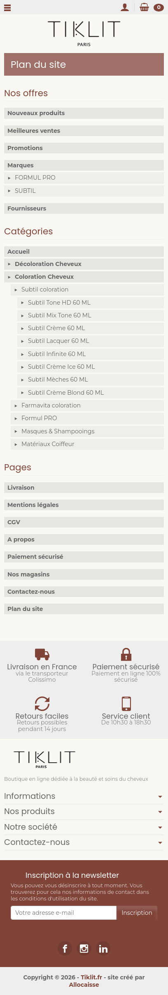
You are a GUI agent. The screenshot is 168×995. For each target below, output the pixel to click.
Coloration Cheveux (44, 276)
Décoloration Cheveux (48, 264)
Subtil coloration (44, 289)
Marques (20, 165)
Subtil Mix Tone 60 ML (59, 315)
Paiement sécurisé (35, 556)
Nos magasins (28, 574)
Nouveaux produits (36, 113)
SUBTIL (25, 190)
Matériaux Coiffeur (48, 444)
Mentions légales (32, 505)
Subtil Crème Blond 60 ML (66, 392)
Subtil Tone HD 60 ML (59, 302)
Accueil (18, 251)
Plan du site (25, 609)
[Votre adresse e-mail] (64, 913)
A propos (21, 539)
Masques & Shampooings (57, 431)
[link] (65, 948)
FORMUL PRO (35, 177)
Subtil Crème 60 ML (56, 328)
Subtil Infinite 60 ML (57, 354)
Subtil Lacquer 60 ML (58, 341)
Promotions (25, 148)
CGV (13, 522)
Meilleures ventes (33, 130)
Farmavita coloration (51, 405)
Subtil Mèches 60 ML (58, 379)
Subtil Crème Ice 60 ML (61, 366)
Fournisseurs (26, 208)
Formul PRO (39, 418)
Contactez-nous (31, 591)
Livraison (21, 487)
